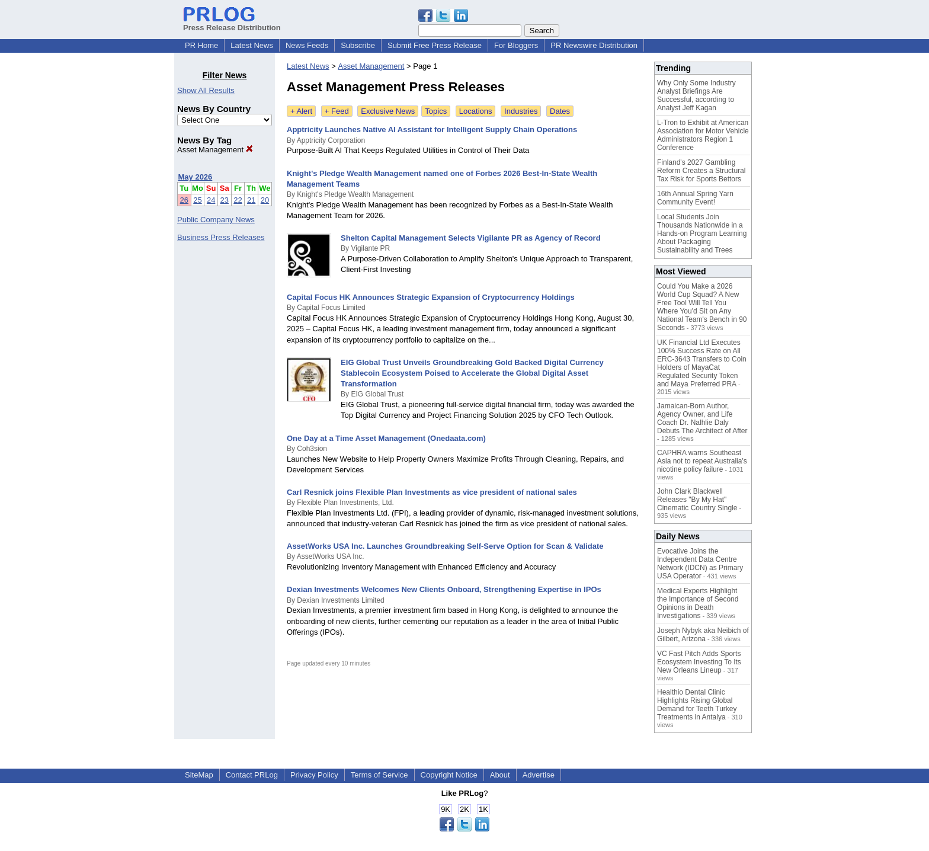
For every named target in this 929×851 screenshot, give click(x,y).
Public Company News (216, 219)
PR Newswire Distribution (594, 45)
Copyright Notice (449, 774)
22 (237, 200)
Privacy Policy (314, 774)
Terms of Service (379, 774)
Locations (475, 111)
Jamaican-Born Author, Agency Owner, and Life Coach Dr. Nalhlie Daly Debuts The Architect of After (702, 418)
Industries (520, 111)
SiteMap (199, 774)
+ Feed (337, 111)
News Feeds (307, 45)
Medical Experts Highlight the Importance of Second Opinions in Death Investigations (697, 603)
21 (251, 200)
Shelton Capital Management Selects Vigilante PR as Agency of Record (471, 237)
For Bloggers (516, 45)
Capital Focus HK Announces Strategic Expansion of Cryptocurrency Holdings (431, 297)
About (500, 774)
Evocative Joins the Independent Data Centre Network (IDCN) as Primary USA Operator (700, 563)
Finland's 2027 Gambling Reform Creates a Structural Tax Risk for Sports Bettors (701, 170)
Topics (436, 111)
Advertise (539, 774)
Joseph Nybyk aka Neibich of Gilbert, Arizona (703, 634)
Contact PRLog (252, 774)
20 (265, 200)
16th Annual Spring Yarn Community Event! (695, 198)
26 (184, 200)
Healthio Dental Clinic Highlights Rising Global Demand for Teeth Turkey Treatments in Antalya (697, 704)
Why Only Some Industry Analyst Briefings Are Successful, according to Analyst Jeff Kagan (696, 95)
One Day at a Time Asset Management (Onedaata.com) (386, 438)
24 (211, 200)
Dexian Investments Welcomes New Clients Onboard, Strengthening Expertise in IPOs (444, 589)
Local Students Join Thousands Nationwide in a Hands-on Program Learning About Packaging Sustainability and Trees (702, 233)
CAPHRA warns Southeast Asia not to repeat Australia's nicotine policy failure (702, 461)
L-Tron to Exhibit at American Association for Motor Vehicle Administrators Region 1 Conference (703, 135)
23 (224, 200)
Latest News (251, 45)
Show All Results (206, 90)
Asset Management (215, 149)
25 (197, 200)
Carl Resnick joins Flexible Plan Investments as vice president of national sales (432, 492)
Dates (560, 111)
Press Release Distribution (232, 23)
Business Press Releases (220, 237)
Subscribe (358, 45)
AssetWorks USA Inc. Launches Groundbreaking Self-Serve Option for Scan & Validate (445, 546)
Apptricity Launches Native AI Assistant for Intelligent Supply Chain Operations (432, 129)
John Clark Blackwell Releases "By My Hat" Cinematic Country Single (697, 499)
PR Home (201, 45)
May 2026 (195, 176)
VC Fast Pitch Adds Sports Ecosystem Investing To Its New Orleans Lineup (699, 662)
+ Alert (301, 111)
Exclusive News (388, 111)
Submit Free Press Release (434, 45)
